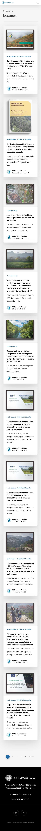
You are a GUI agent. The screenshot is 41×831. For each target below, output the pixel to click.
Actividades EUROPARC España (19, 56)
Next (31, 757)
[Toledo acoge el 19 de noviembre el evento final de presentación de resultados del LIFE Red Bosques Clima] (20, 60)
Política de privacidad (20, 799)
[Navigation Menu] (38, 3)
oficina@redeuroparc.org (20, 794)
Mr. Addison (30, 822)
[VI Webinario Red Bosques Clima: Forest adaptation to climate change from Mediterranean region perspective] (20, 421)
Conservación (12, 210)
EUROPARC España (19, 87)
